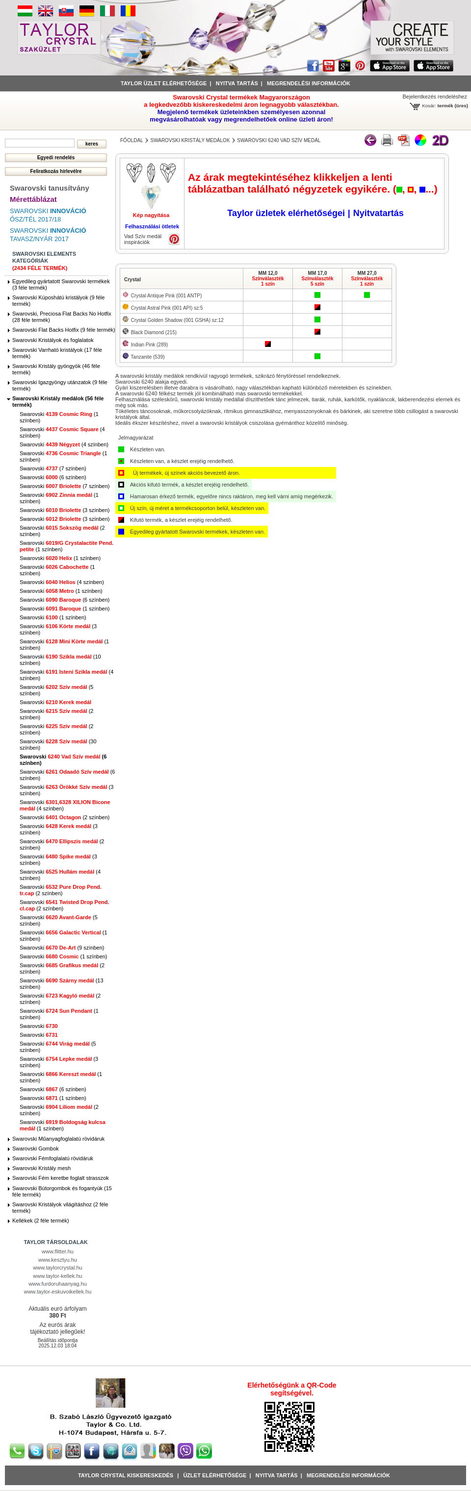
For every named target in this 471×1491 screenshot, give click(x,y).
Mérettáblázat (33, 199)
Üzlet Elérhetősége (214, 1475)
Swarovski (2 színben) (64, 817)
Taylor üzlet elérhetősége (164, 83)
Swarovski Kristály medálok (190, 140)
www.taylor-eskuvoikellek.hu (58, 1292)
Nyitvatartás (378, 213)
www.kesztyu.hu (57, 1260)
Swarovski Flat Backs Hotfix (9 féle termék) (63, 330)
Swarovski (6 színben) (53, 477)
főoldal (131, 140)
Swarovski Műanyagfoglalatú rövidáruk (58, 1139)
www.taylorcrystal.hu (57, 1268)
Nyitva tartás (237, 83)
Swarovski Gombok (35, 1148)
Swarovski (55, 702)
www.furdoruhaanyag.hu (57, 1284)
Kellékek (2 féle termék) (40, 1220)
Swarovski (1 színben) (60, 558)
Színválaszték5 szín (317, 281)
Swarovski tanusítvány (49, 188)
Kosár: (429, 105)
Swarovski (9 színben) (62, 948)
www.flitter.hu (58, 1251)
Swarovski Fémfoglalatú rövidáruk (52, 1158)
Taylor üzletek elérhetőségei (286, 213)
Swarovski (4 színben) (64, 444)
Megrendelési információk (308, 83)
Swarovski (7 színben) (53, 468)
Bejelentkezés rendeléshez (435, 96)
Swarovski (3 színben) (64, 510)
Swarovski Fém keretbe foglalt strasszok (60, 1178)
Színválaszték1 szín (268, 281)
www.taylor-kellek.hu (57, 1276)
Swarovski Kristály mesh (41, 1168)
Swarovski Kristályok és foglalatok (53, 340)
